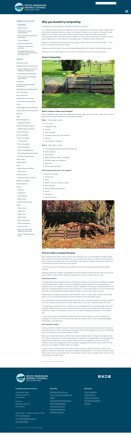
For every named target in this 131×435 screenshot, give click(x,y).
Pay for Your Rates (23, 138)
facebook (99, 376)
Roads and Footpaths (23, 181)
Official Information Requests (25, 126)
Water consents (23, 226)
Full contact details (21, 422)
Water (18, 205)
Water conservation (24, 223)
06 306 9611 (25, 416)
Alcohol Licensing (22, 63)
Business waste (23, 28)
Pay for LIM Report (24, 147)
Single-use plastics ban (25, 43)
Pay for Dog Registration (25, 150)
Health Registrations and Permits (27, 108)
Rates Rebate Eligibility (58, 404)
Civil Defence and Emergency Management (25, 85)
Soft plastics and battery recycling (25, 47)
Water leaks (22, 211)
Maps (18, 117)
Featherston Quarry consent (26, 178)
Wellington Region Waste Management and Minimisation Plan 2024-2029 (27, 53)
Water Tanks (22, 217)
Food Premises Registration (26, 101)
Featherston (21, 193)
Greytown (21, 190)
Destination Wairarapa (57, 410)
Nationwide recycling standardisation (24, 32)
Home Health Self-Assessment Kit (27, 111)
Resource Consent (22, 175)
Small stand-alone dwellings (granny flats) (27, 77)
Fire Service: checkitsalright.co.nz (61, 395)
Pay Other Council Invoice (26, 156)
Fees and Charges (22, 92)
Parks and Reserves (22, 132)
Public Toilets (20, 159)
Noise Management (22, 120)
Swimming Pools (21, 184)
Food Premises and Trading (25, 98)
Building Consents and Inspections (27, 66)
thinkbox (40, 427)
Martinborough (22, 196)
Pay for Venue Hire (24, 144)
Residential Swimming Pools (27, 74)
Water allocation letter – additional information (25, 230)
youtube (106, 376)
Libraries (19, 114)
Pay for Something (22, 135)
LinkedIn (112, 376)
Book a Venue (22, 199)
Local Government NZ (57, 407)
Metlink (52, 398)
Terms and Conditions (91, 398)
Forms (18, 104)
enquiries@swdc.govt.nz (28, 419)
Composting (21, 25)
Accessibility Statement (92, 401)
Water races (22, 214)
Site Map (87, 404)
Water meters (22, 208)
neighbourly (109, 376)
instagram (103, 376)
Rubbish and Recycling (25, 21)
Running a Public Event (25, 202)
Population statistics (57, 413)
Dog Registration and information (26, 89)
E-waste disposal (23, 40)
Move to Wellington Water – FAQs (27, 235)
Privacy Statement (90, 392)
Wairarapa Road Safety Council (60, 401)
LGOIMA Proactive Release (26, 129)
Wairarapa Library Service (58, 392)
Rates (18, 165)
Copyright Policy (90, 395)
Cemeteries (20, 82)
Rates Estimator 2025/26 (26, 168)
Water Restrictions (24, 220)
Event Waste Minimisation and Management (27, 36)
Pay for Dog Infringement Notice (28, 153)
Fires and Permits (22, 95)
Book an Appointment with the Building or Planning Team (27, 70)
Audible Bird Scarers (24, 123)
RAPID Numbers (21, 162)
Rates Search (23, 141)
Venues (18, 187)
